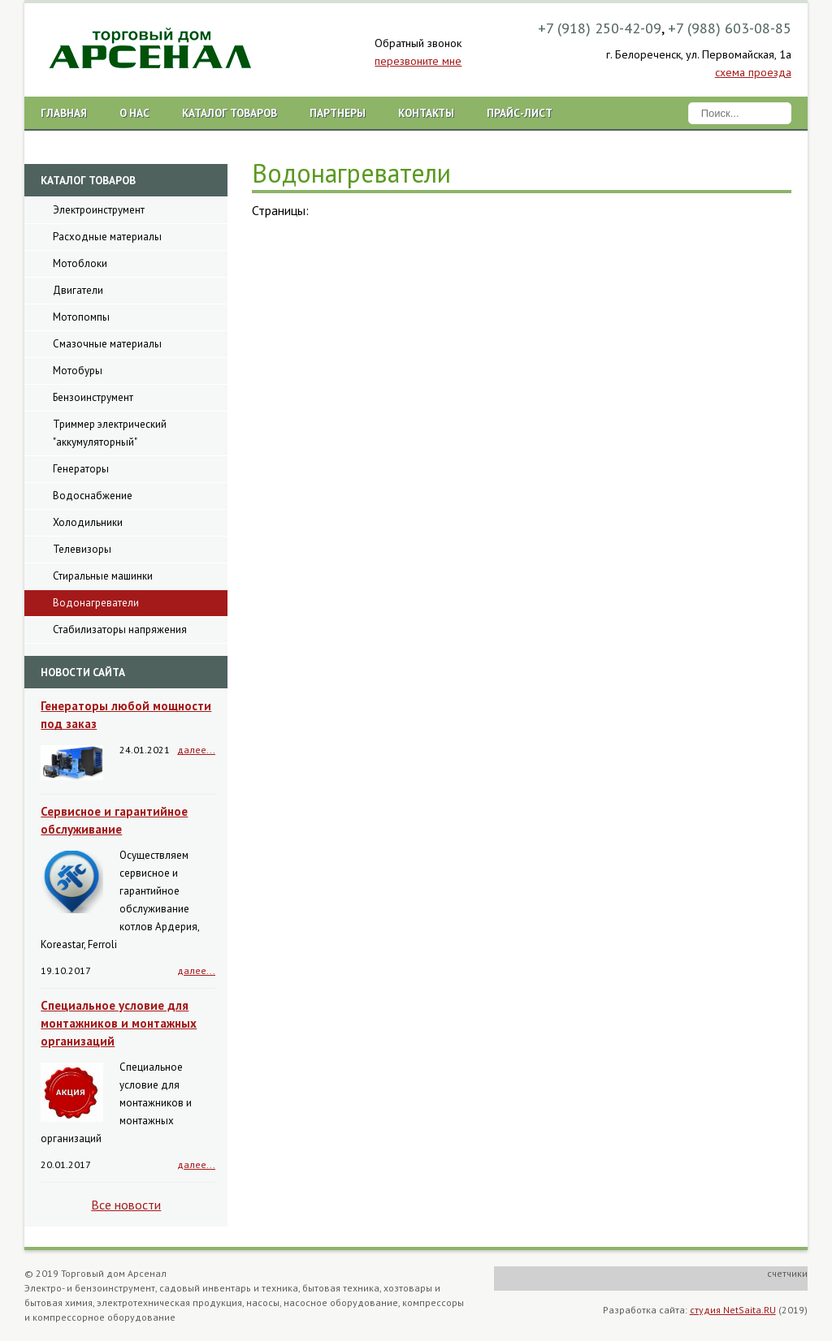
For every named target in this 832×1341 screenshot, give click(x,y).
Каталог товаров (229, 113)
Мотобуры (77, 370)
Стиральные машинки (103, 576)
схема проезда (753, 72)
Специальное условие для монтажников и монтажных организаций (119, 1023)
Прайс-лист (519, 113)
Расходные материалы (107, 237)
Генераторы (81, 469)
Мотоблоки (80, 263)
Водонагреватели (96, 603)
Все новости (126, 1205)
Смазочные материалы (107, 344)
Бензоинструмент (93, 397)
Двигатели (78, 290)
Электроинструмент (99, 210)
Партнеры (338, 113)
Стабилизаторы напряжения (120, 629)
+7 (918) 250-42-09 (599, 28)
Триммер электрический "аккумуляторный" (110, 433)
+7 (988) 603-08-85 (729, 28)
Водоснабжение (92, 495)
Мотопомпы (81, 317)
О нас (134, 113)
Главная (64, 113)
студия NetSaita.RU (733, 1310)
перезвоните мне (418, 61)
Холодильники (88, 522)
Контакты (426, 113)
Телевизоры (82, 549)
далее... (196, 750)
